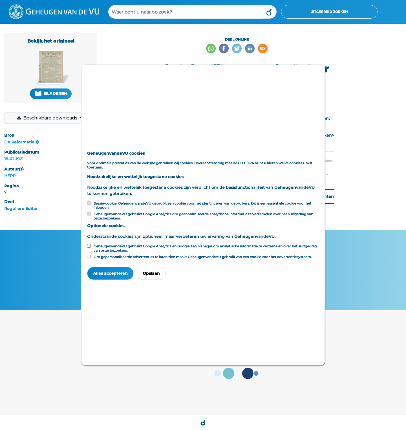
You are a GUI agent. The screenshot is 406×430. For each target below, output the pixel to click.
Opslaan (151, 273)
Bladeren (51, 93)
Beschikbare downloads (47, 118)
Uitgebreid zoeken (329, 12)
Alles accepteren (110, 273)
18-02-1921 (13, 158)
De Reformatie (19, 142)
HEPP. (10, 175)
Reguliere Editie (20, 208)
